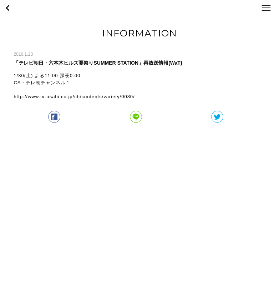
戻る (8, 8)
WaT (137, 8)
